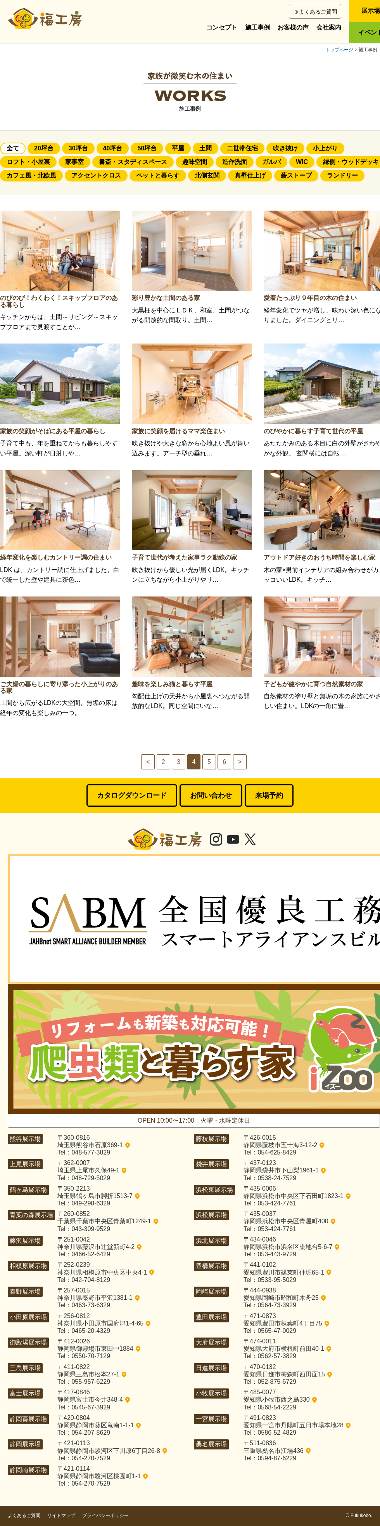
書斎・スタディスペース (133, 162)
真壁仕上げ (250, 175)
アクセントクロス (96, 175)
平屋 (178, 148)
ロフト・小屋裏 (28, 162)
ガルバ (271, 162)
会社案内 (328, 27)
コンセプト (221, 27)
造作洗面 (234, 162)
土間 (205, 148)
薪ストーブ (296, 175)
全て (13, 148)
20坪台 (44, 148)
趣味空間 (194, 162)
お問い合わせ (211, 795)
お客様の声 (293, 27)
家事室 (74, 162)
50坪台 (147, 148)
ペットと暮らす (158, 175)
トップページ (339, 49)
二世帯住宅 (242, 148)
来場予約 (269, 795)
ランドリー (342, 175)
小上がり (325, 148)
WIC (302, 162)
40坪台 (113, 148)
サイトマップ (61, 1515)
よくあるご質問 (318, 12)
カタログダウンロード (132, 795)
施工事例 (257, 27)
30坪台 (78, 148)
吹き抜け (285, 148)
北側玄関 (207, 175)
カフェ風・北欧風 (31, 175)
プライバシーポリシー (105, 1515)
